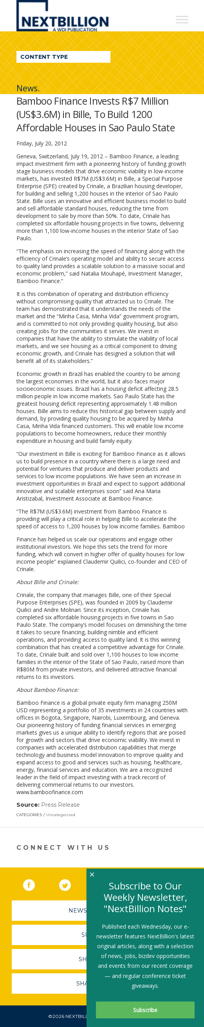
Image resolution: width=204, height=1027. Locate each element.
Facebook (34, 883)
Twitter (70, 883)
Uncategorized (60, 814)
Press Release (60, 804)
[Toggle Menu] (182, 19)
